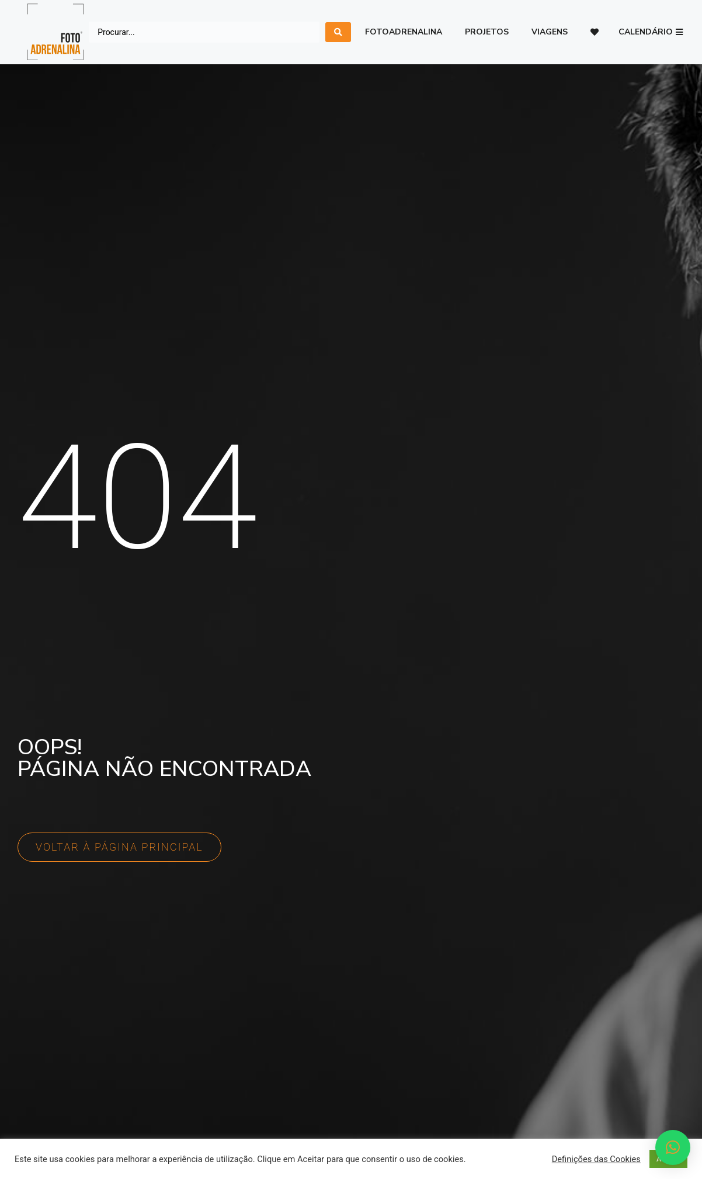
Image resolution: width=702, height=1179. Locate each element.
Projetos (487, 31)
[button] (650, 32)
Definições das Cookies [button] (596, 1159)
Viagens (549, 31)
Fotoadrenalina (403, 31)
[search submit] (338, 32)
